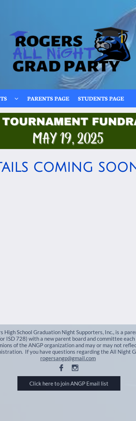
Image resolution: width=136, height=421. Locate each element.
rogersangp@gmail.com (68, 358)
